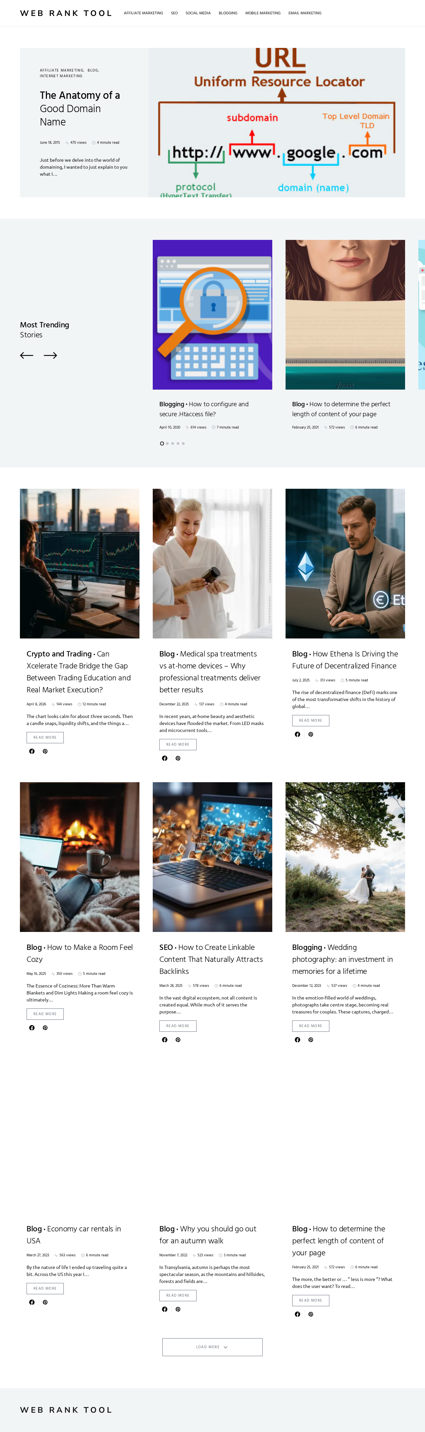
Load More (208, 1347)
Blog (93, 71)
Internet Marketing (61, 76)
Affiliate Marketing (61, 71)
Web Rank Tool (66, 13)
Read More (45, 738)
